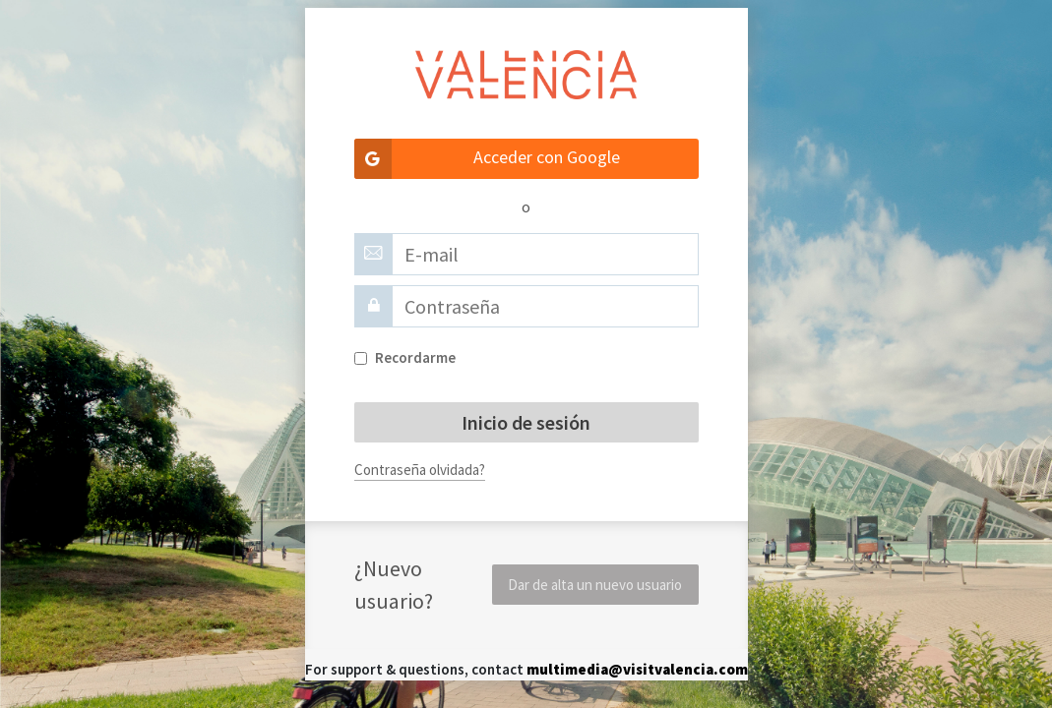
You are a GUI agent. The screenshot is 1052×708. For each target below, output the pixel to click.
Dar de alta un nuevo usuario (595, 584)
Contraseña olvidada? (419, 469)
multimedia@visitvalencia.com (637, 669)
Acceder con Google (487, 159)
